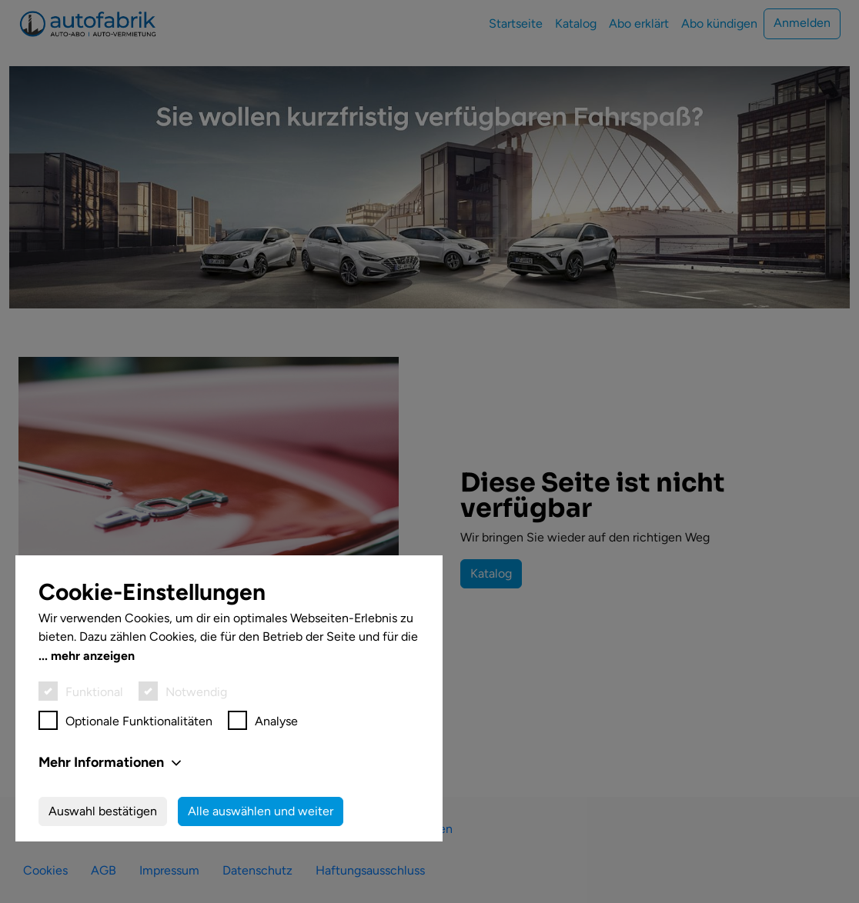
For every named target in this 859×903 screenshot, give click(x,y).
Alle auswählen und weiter (260, 811)
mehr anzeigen (93, 655)
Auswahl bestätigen (102, 811)
